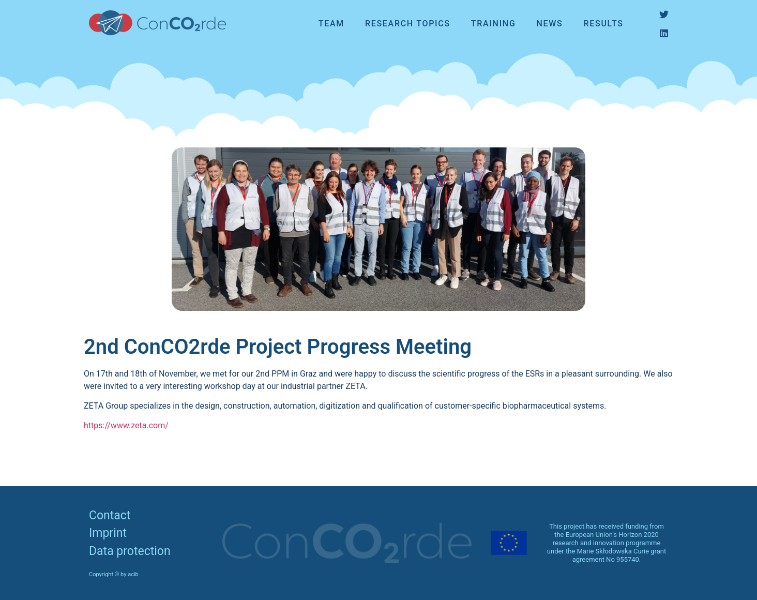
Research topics (407, 23)
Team (331, 23)
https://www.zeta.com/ (126, 425)
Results (604, 23)
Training (493, 23)
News (550, 23)
